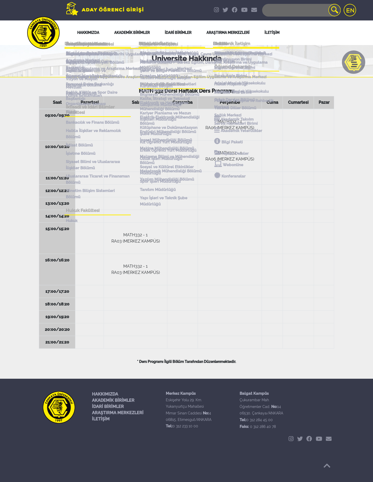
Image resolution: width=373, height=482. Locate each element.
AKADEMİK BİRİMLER (113, 400)
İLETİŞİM (101, 419)
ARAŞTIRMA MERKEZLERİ (118, 412)
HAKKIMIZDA (105, 394)
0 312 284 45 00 (259, 420)
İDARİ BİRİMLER (178, 33)
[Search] (301, 10)
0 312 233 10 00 (185, 426)
